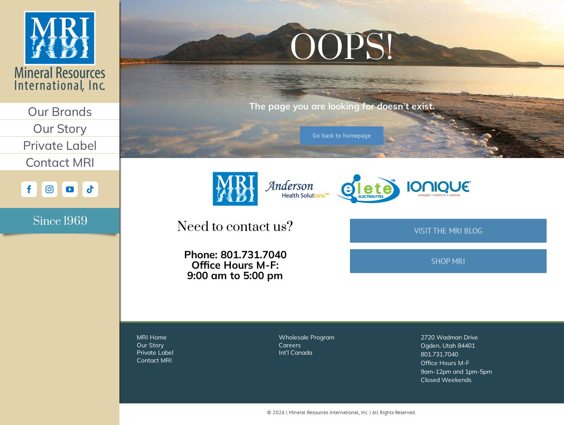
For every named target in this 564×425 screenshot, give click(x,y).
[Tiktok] (90, 189)
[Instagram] (49, 189)
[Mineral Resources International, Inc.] (60, 14)
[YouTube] (70, 189)
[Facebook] (29, 189)
